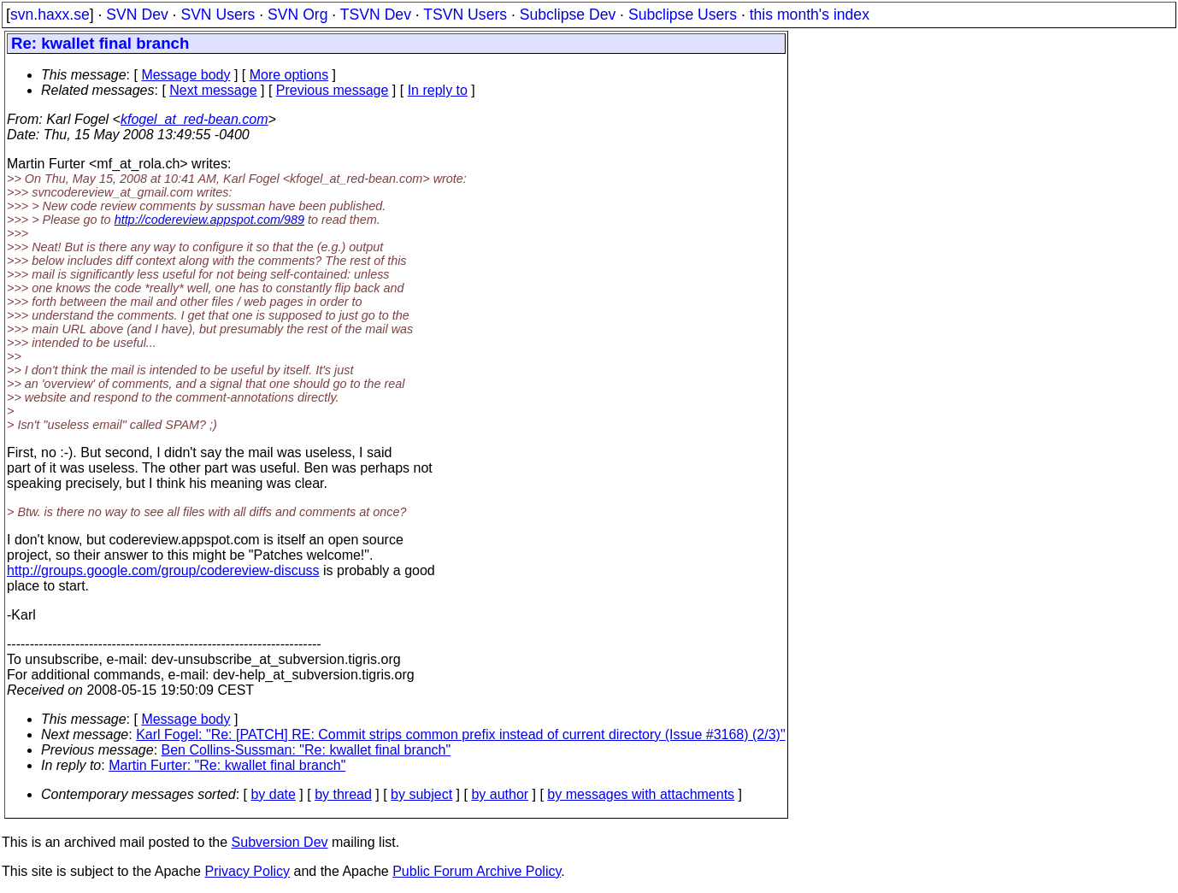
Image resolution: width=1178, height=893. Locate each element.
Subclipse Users (682, 14)
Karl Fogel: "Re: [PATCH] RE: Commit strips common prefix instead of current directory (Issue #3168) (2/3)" (460, 734)
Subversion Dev (280, 842)
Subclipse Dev (568, 14)
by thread (343, 794)
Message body (185, 75)
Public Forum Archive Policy (476, 871)
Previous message (332, 90)
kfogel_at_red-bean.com (194, 119)
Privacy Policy (247, 871)
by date (272, 794)
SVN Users (217, 14)
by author (499, 794)
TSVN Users (465, 14)
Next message (212, 90)
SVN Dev (137, 14)
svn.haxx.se (50, 14)
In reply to (438, 90)
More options (289, 75)
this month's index (809, 14)
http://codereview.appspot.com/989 (209, 219)
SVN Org (297, 14)
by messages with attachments (640, 794)
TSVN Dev (375, 14)
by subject (421, 794)
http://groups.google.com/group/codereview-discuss (163, 570)
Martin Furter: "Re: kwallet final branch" (227, 765)
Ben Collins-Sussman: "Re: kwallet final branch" (306, 750)
